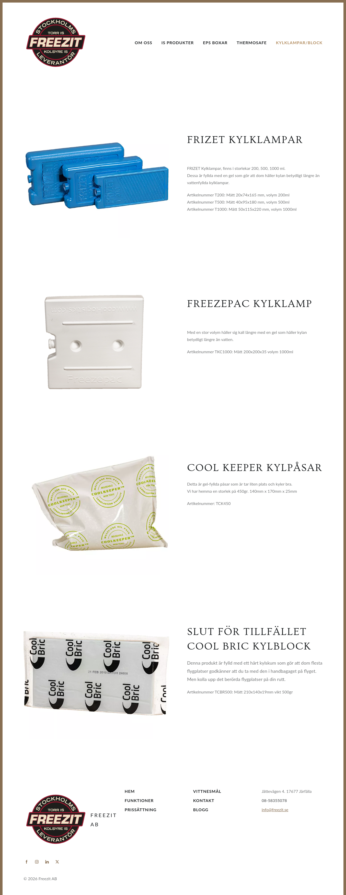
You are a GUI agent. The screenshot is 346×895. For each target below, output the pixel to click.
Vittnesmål (207, 791)
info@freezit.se (275, 809)
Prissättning (141, 809)
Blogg (201, 809)
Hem (130, 791)
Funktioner (139, 800)
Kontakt (203, 800)
